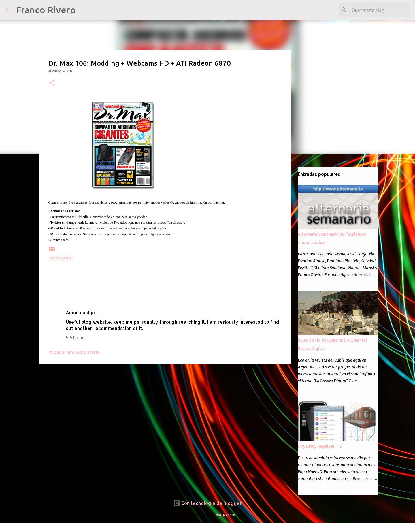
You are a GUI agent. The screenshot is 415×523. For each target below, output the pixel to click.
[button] (51, 83)
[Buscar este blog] (380, 10)
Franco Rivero (46, 10)
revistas (61, 258)
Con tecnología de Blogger (207, 503)
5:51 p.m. (75, 337)
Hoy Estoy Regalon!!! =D (320, 446)
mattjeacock (225, 515)
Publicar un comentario (74, 352)
